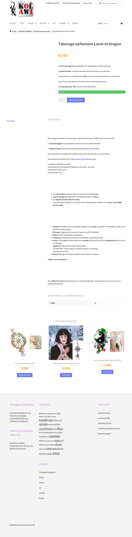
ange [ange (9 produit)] (45, 413)
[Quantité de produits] (62, 100)
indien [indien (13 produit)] (60, 432)
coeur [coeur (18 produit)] (55, 420)
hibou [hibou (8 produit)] (54, 432)
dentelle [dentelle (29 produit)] (43, 424)
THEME (30, 23)
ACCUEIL (13, 23)
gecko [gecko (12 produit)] (41, 432)
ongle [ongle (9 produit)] (45, 444)
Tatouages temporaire (47, 472)
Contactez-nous (104, 413)
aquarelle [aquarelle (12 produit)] (50, 413)
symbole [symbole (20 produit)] (55, 448)
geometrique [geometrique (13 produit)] (48, 432)
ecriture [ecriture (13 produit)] (51, 424)
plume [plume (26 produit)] (58, 444)
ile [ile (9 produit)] (56, 432)
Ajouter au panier (75, 100)
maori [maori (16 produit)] (41, 440)
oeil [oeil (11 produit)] (53, 441)
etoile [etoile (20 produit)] (41, 428)
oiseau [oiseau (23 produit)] (57, 440)
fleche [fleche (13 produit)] (54, 429)
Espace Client (87, 3)
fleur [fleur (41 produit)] (60, 428)
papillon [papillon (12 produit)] (51, 445)
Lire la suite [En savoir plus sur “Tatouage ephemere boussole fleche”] (66, 375)
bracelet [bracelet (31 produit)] (43, 420)
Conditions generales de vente (109, 428)
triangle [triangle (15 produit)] (49, 454)
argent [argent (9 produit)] (55, 413)
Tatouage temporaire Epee (41, 31)
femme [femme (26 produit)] (48, 428)
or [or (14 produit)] (48, 444)
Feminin (42, 493)
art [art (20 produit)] (58, 413)
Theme (41, 482)
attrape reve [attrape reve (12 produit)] (43, 416)
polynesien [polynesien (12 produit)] (42, 449)
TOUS (22, 23)
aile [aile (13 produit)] (42, 413)
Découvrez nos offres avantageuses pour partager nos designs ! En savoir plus (21, 446)
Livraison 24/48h (104, 418)
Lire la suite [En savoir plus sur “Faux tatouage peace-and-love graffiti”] (107, 372)
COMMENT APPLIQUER (52, 3)
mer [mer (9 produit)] (45, 441)
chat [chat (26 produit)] (50, 420)
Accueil (14, 31)
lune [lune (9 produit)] (48, 436)
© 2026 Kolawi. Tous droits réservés (22, 525)
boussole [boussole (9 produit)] (53, 416)
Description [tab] (11, 121)
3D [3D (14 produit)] (40, 413)
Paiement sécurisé (104, 423)
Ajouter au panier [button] (24, 375)
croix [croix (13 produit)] (60, 420)
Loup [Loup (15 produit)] (41, 436)
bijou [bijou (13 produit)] (49, 416)
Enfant (41, 498)
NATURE (43, 23)
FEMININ (62, 23)
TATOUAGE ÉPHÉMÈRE (25, 31)
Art (40, 488)
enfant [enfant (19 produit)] (57, 424)
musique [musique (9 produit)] (48, 441)
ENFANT (75, 23)
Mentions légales (104, 433)
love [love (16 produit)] (45, 436)
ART (54, 23)
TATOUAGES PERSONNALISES (71, 3)
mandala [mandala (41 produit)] (55, 436)
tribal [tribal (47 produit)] (56, 453)
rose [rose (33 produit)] (49, 448)
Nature (41, 477)
